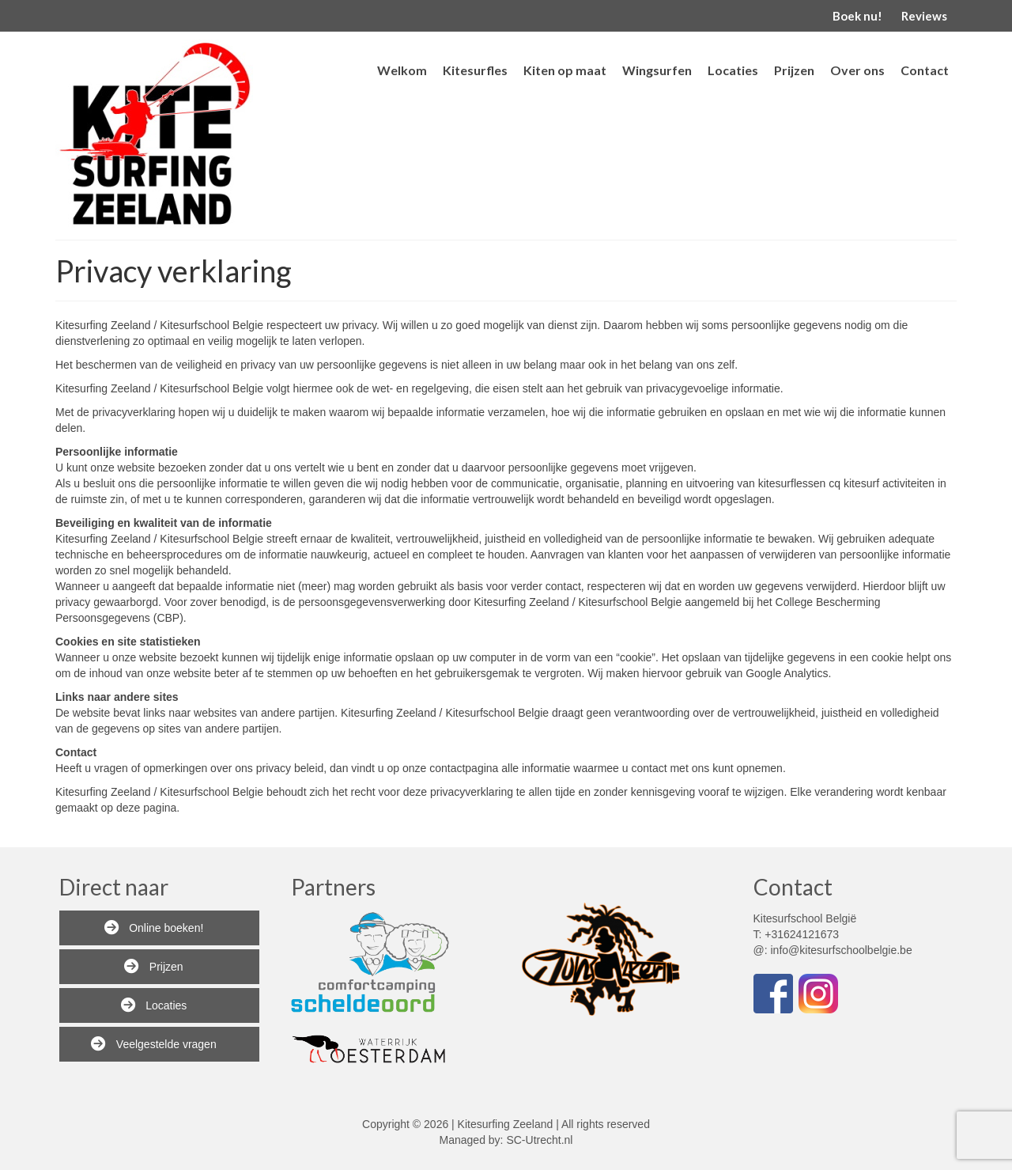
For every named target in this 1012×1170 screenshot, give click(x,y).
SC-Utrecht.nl (539, 1140)
